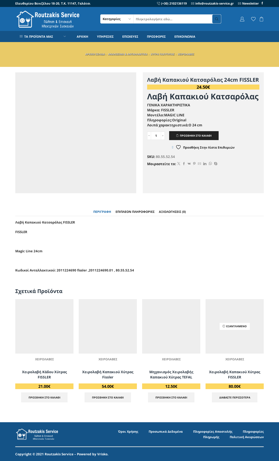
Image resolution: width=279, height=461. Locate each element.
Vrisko (102, 454)
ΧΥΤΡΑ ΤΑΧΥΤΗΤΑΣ (162, 54)
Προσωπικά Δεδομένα (166, 431)
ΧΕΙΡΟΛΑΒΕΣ (186, 54)
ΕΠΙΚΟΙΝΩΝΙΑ (184, 36)
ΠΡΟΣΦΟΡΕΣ (156, 36)
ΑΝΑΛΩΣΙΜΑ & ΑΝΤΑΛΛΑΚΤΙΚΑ (127, 54)
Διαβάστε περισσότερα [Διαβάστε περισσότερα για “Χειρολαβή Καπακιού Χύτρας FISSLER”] (234, 397)
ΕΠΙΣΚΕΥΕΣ (130, 36)
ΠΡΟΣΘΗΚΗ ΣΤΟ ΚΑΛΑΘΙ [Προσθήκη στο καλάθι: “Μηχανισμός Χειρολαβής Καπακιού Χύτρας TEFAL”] (171, 397)
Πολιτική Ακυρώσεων (247, 437)
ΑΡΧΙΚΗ (82, 36)
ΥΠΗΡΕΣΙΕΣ (105, 36)
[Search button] (216, 19)
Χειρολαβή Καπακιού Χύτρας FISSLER (234, 374)
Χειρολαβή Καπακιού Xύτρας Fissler (107, 374)
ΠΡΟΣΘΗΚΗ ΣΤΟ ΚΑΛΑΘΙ (196, 135)
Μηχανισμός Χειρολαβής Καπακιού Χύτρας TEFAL (171, 374)
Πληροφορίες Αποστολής (212, 431)
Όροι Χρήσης (128, 431)
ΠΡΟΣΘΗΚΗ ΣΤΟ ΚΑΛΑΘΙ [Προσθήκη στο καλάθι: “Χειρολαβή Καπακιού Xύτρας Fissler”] (108, 397)
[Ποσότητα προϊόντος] (156, 136)
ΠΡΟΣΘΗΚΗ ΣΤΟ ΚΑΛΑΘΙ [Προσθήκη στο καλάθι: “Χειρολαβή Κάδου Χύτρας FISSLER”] (44, 397)
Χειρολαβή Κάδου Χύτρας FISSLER (44, 374)
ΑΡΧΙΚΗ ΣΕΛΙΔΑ (95, 54)
